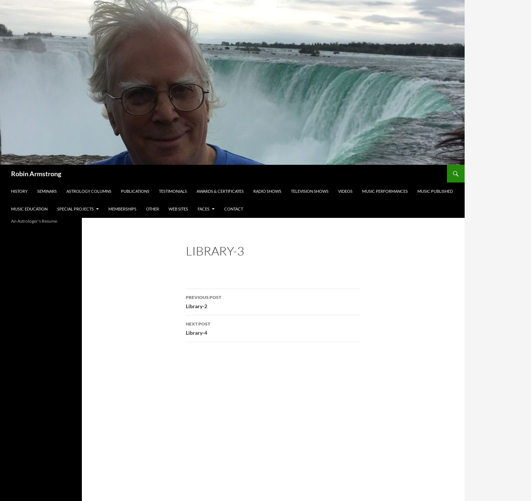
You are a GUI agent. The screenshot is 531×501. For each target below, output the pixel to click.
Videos (345, 191)
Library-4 (273, 328)
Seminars (47, 191)
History (19, 191)
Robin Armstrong (36, 174)
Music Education (29, 208)
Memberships (122, 208)
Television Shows (310, 191)
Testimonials (173, 191)
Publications (135, 191)
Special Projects (75, 208)
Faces (203, 208)
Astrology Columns (88, 191)
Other (152, 208)
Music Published (435, 191)
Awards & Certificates (220, 191)
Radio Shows (267, 191)
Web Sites (178, 208)
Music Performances (385, 191)
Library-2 (273, 301)
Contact (233, 208)
